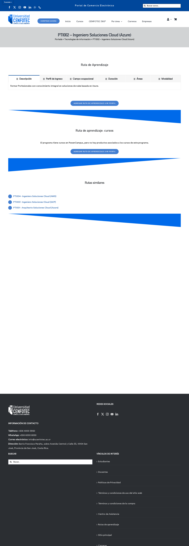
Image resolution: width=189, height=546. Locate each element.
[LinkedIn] (116, 413)
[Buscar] (145, 6)
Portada (58, 39)
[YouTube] (112, 413)
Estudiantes (104, 461)
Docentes (103, 472)
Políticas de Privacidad (109, 482)
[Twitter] (102, 413)
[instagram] (19, 5)
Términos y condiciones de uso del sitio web (120, 493)
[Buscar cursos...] (162, 6)
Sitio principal (105, 535)
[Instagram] (107, 413)
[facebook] (9, 5)
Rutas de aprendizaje (108, 525)
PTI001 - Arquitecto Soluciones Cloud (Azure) (35, 208)
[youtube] (25, 5)
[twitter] (14, 5)
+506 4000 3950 (26, 431)
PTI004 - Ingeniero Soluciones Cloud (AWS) (34, 196)
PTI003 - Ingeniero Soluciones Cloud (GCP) (34, 202)
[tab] (23, 78)
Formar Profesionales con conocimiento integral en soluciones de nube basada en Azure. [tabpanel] (54, 86)
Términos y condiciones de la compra (116, 503)
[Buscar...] (50, 461)
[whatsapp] (35, 5)
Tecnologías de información (77, 39)
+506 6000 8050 (27, 435)
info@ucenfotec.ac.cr (40, 439)
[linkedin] (30, 5)
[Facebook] (98, 413)
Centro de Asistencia (108, 514)
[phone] (40, 5)
